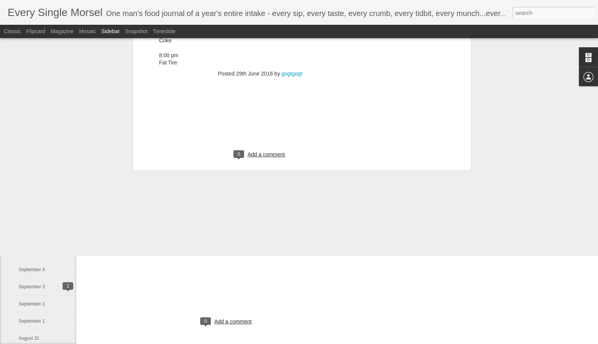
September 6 (32, 235)
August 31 (29, 338)
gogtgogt (266, 244)
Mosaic (87, 31)
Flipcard (35, 31)
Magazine (62, 31)
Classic (12, 31)
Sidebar (110, 31)
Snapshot (136, 31)
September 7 (32, 218)
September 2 (32, 304)
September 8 (32, 201)
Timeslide (164, 31)
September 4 (32, 269)
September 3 (32, 286)
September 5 (32, 252)
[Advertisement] (227, 292)
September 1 (32, 321)
